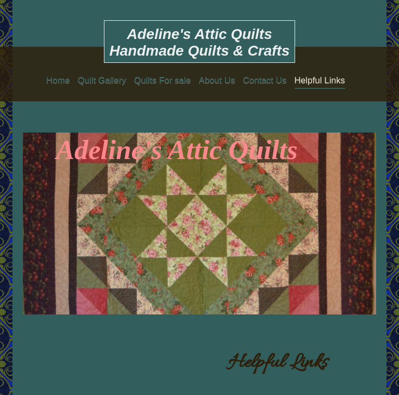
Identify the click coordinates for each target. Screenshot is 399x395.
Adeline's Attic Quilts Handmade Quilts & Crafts (200, 42)
